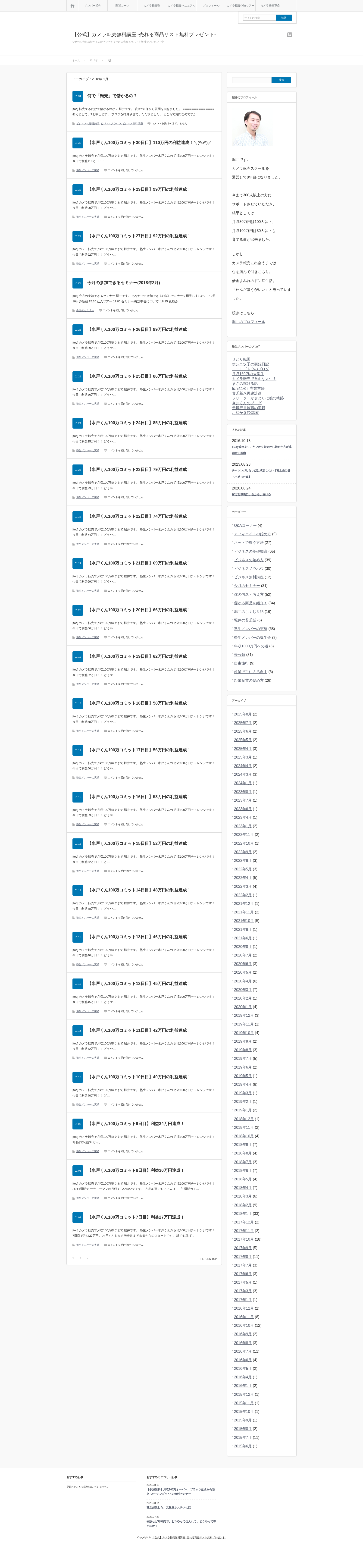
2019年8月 (243, 1050)
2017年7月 (243, 1265)
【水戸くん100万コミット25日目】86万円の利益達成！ (139, 376)
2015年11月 (244, 1403)
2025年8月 (243, 714)
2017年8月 (243, 1257)
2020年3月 (243, 990)
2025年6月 (243, 731)
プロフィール (211, 5)
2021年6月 (243, 938)
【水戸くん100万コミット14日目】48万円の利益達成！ (139, 890)
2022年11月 (244, 835)
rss (289, 34)
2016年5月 (243, 1368)
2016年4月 (243, 1377)
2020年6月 (243, 964)
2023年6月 (243, 809)
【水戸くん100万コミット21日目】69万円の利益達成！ (139, 563)
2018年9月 (243, 1145)
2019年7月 (243, 1058)
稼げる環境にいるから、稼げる (251, 494)
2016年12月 (244, 1308)
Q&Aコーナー (245, 525)
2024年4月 (243, 766)
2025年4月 (243, 749)
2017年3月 (243, 1291)
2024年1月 (243, 783)
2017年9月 (243, 1248)
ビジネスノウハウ (111, 123)
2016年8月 (243, 1343)
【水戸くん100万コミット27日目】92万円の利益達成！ (139, 236)
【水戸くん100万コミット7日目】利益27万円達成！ (136, 1217)
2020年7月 (243, 955)
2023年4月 (243, 817)
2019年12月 (244, 1015)
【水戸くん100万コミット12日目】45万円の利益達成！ (139, 983)
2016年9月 (243, 1334)
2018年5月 (243, 1179)
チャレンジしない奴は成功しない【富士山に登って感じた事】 (261, 473)
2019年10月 (244, 1033)
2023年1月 (243, 826)
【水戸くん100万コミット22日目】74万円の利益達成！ (139, 516)
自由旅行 (241, 663)
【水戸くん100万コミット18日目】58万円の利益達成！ (139, 703)
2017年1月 (243, 1300)
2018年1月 (243, 1214)
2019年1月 (243, 1110)
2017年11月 (244, 1231)
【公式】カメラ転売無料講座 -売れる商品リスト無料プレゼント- (144, 34)
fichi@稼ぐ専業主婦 (248, 388)
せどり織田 (241, 359)
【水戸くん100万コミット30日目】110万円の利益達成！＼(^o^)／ (149, 142)
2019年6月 (243, 1067)
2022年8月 (243, 860)
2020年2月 (243, 998)
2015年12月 (244, 1394)
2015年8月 (243, 1429)
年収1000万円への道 (251, 646)
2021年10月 (244, 921)
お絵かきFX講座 (245, 413)
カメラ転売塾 (152, 5)
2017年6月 (243, 1274)
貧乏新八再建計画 (247, 393)
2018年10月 (244, 1136)
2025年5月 (243, 740)
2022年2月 (243, 895)
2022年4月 (243, 878)
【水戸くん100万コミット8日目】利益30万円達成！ (136, 1170)
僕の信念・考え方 (249, 594)
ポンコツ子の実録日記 (250, 364)
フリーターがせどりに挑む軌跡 (258, 398)
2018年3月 (243, 1196)
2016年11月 (244, 1317)
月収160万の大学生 (248, 374)
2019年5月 (243, 1076)
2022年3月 (243, 886)
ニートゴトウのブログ (250, 369)
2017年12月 (244, 1222)
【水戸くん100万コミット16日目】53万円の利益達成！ (139, 796)
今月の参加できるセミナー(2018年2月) (123, 282)
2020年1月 (243, 1007)
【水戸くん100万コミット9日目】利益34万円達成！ (136, 1123)
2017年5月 (243, 1282)
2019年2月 (243, 1102)
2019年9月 (243, 1041)
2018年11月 (244, 1127)
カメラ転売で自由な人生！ (254, 379)
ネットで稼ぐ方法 (249, 543)
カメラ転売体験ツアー (240, 5)
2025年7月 (243, 723)
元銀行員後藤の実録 (248, 408)
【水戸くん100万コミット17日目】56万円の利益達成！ (139, 750)
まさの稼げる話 (245, 384)
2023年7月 (243, 800)
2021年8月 (243, 929)
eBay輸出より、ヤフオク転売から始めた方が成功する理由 (261, 450)
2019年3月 (243, 1093)
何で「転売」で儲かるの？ (112, 96)
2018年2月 (243, 1205)
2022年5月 (243, 869)
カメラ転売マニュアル (181, 5)
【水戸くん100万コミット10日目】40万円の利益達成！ (139, 1077)
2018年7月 (243, 1162)
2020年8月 (243, 947)
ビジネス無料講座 (132, 123)
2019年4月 (243, 1084)
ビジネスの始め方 (249, 560)
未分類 (239, 655)
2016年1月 (243, 1386)
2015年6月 (243, 1446)
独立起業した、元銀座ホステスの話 (169, 1507)
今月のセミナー (85, 310)
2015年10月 (244, 1412)
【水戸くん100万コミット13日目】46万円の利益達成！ (139, 936)
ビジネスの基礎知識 (87, 123)
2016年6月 (243, 1360)
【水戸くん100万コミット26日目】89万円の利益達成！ (139, 329)
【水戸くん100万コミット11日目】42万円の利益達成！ (139, 1030)
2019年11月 (244, 1024)
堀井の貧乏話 (245, 620)
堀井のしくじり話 (249, 612)
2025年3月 (243, 757)
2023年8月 (243, 792)
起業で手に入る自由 (250, 672)
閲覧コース (122, 5)
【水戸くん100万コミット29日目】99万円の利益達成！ (139, 189)
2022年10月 (244, 843)
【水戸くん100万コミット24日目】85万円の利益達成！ (139, 422)
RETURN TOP (208, 1258)
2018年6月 (243, 1171)
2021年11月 (244, 912)
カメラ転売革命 (270, 5)
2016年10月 (244, 1325)
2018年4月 (243, 1188)
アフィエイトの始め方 (252, 534)
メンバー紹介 (92, 5)
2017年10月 (244, 1239)
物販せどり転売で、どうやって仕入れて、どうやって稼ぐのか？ (181, 1523)
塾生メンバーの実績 (87, 170)
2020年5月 (243, 972)
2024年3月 (243, 774)
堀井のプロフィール (248, 322)
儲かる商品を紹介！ (250, 603)
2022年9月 (243, 852)
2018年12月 (244, 1119)
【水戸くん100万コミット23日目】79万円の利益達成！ (139, 469)
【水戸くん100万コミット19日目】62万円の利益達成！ (139, 656)
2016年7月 (243, 1351)
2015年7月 (243, 1437)
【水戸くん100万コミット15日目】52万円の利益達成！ (139, 843)
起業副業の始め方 (249, 680)
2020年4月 (243, 981)
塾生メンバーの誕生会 (252, 638)
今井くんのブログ (247, 403)
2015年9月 (243, 1420)
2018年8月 (243, 1153)
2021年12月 (244, 904)
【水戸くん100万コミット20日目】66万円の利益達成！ (139, 610)
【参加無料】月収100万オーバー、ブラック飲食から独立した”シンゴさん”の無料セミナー (181, 1492)
